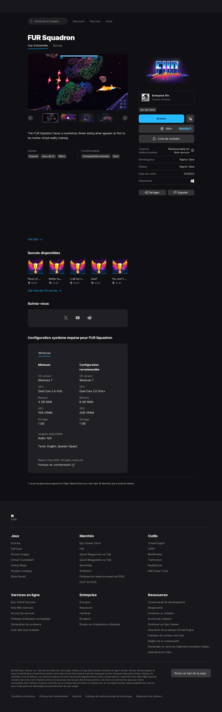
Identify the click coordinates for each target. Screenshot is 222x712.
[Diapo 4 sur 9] (105, 117)
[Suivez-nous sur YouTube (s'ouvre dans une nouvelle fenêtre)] (77, 318)
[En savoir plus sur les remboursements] (192, 151)
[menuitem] (78, 21)
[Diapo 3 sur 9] (87, 117)
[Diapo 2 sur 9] (68, 117)
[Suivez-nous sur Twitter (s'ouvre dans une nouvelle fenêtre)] (65, 318)
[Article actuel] (50, 117)
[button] (78, 239)
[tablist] (77, 352)
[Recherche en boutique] (31, 21)
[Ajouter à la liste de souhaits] (166, 139)
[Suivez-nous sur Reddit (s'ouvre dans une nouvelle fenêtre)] (89, 318)
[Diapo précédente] (30, 118)
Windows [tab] (45, 353)
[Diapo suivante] (125, 118)
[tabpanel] (77, 391)
